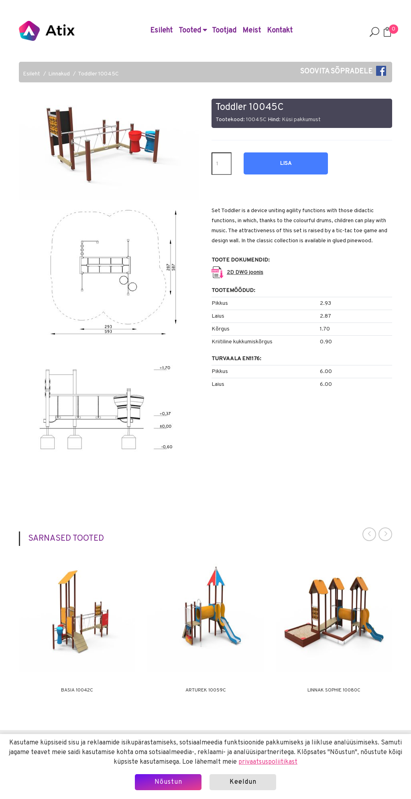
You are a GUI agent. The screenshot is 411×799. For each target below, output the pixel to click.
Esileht (161, 30)
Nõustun (168, 782)
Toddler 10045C (98, 74)
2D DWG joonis (245, 272)
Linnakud (59, 74)
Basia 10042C (77, 690)
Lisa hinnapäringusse (286, 167)
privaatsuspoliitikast (267, 762)
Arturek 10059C (205, 690)
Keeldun (243, 782)
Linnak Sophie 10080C (333, 690)
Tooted (193, 30)
